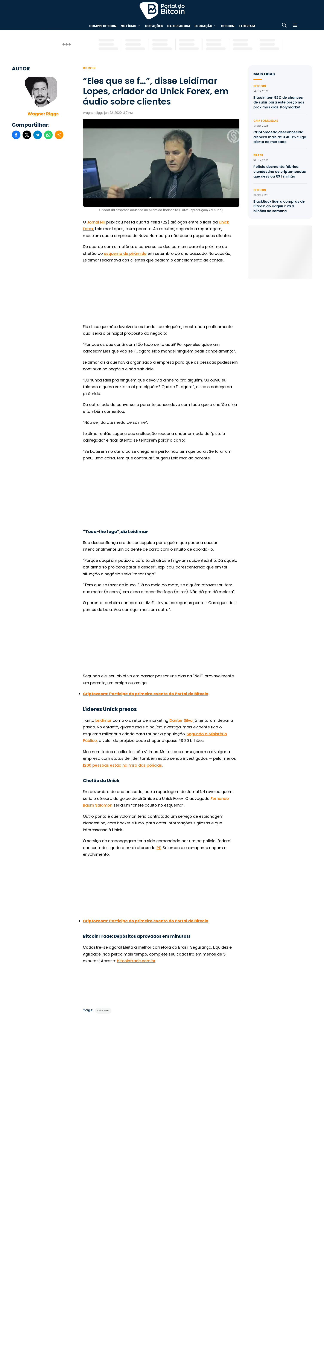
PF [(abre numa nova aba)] (159, 847)
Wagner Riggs (43, 114)
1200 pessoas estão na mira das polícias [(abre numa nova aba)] (122, 765)
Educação (203, 26)
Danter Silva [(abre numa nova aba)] (181, 720)
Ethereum (247, 26)
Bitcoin (227, 26)
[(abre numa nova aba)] (145, 693)
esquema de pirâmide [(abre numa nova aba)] (125, 253)
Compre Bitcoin (102, 26)
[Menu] (295, 25)
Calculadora (178, 26)
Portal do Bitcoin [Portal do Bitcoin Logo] (162, 10)
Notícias (128, 26)
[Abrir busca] (284, 25)
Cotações (154, 26)
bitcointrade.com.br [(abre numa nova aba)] (136, 960)
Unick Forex (103, 1010)
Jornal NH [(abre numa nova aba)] (96, 222)
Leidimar (103, 720)
